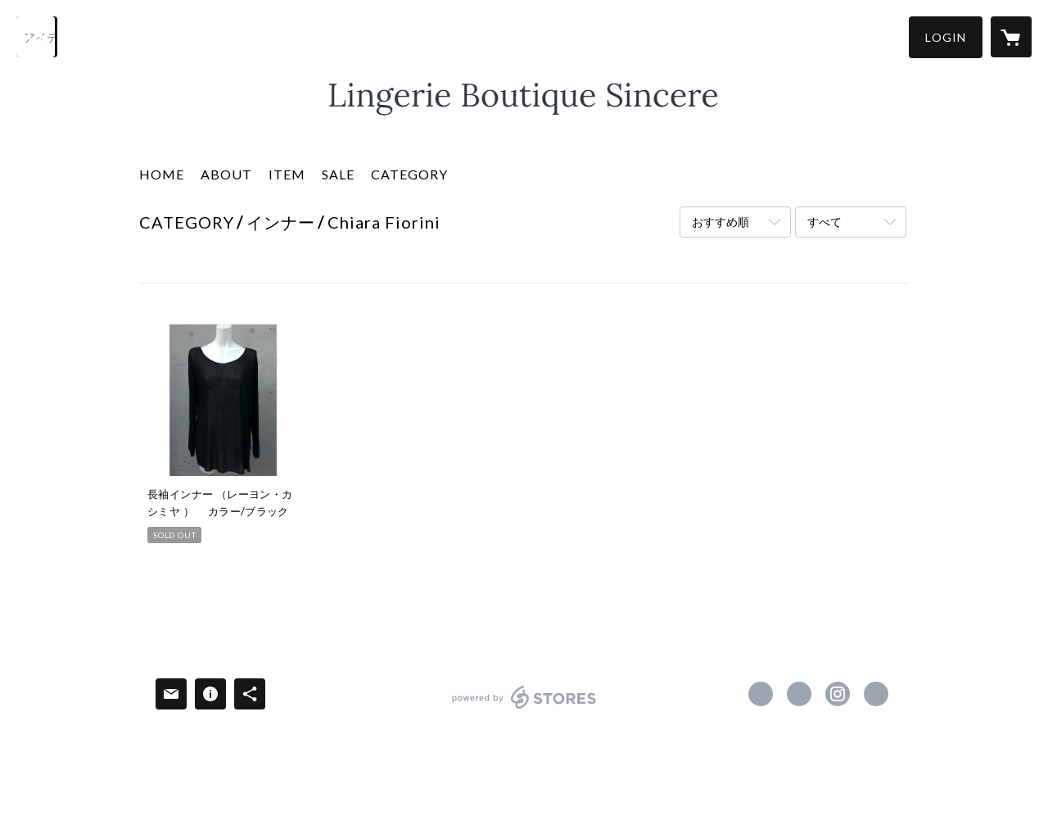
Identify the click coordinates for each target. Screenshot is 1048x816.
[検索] (36, 36)
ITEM (287, 174)
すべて (824, 222)
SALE (338, 174)
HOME (161, 174)
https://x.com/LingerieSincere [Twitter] (799, 694)
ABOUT (226, 174)
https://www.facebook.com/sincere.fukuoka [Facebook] (760, 694)
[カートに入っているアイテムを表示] (1011, 36)
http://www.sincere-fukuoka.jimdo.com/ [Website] (876, 694)
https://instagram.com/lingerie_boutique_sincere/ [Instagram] (837, 694)
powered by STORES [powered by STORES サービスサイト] (524, 708)
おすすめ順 (720, 222)
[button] (945, 37)
